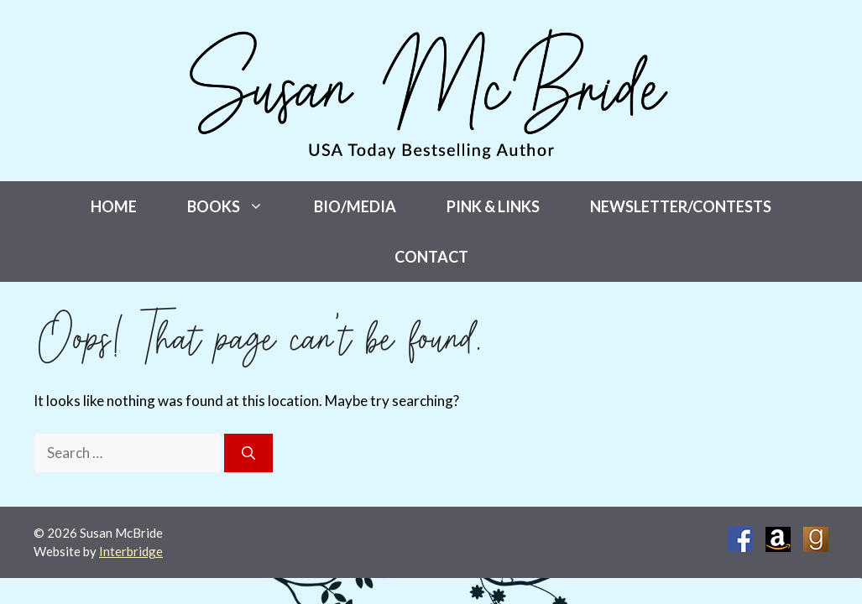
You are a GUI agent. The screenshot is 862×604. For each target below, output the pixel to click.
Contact (431, 256)
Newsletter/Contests (680, 206)
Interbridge (131, 551)
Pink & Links (493, 206)
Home (114, 206)
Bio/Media (355, 206)
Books (238, 206)
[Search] (248, 453)
